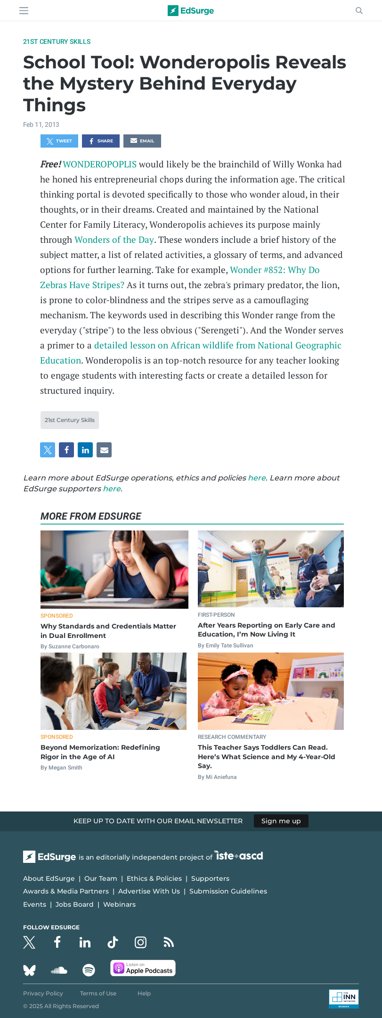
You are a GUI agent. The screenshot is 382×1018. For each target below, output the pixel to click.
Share (100, 141)
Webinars (119, 904)
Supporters (210, 878)
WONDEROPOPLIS (100, 164)
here (257, 477)
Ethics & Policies (154, 878)
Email (142, 141)
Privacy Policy (43, 993)
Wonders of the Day (114, 239)
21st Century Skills (56, 41)
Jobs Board (75, 904)
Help (144, 993)
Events (34, 904)
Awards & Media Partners (66, 891)
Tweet (59, 141)
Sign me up (281, 821)
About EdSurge (49, 878)
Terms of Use (98, 993)
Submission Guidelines (228, 891)
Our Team (100, 878)
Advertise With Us (149, 891)
